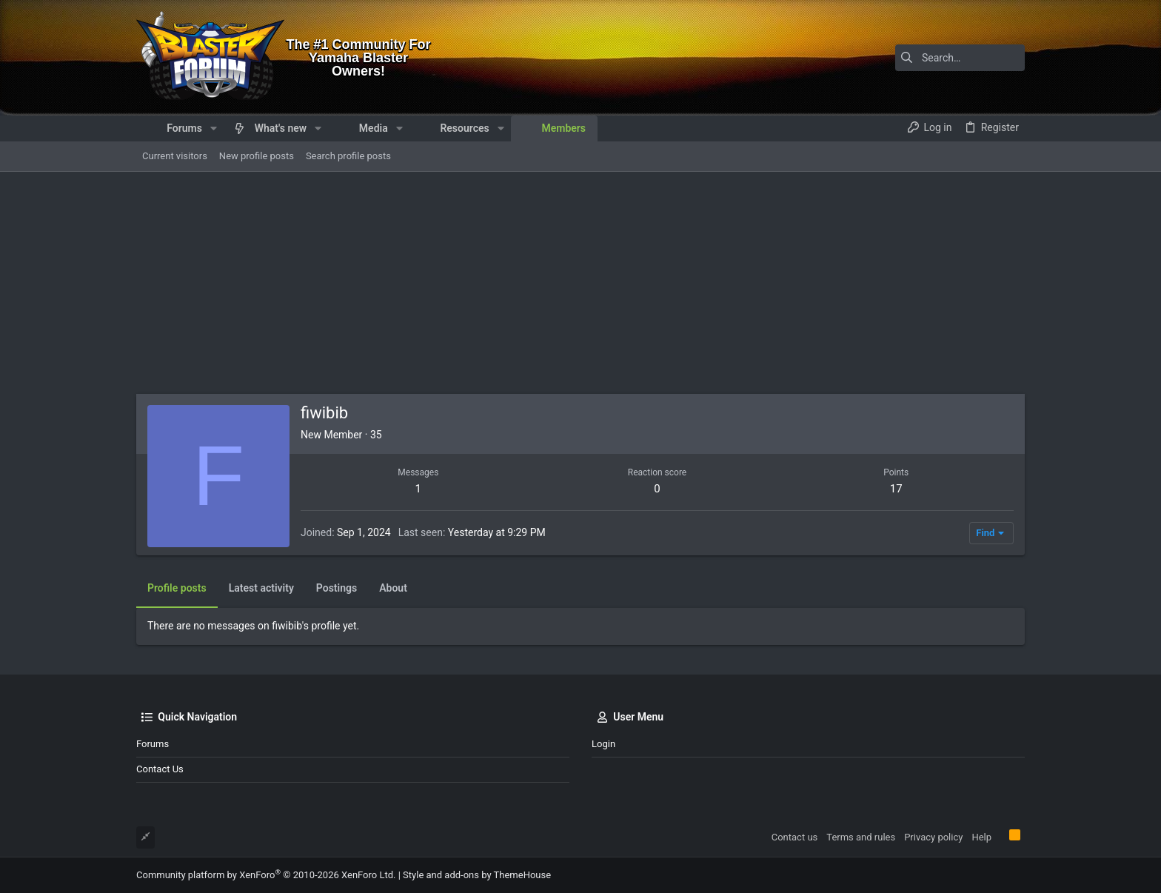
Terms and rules (860, 837)
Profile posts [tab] (177, 588)
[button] (214, 128)
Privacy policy (933, 837)
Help (981, 837)
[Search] (932, 57)
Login (603, 743)
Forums (152, 743)
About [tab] (393, 588)
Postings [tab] (336, 588)
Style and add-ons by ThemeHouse (477, 874)
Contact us (160, 769)
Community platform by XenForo (265, 874)
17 (896, 488)
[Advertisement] (580, 283)
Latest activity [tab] (261, 588)
